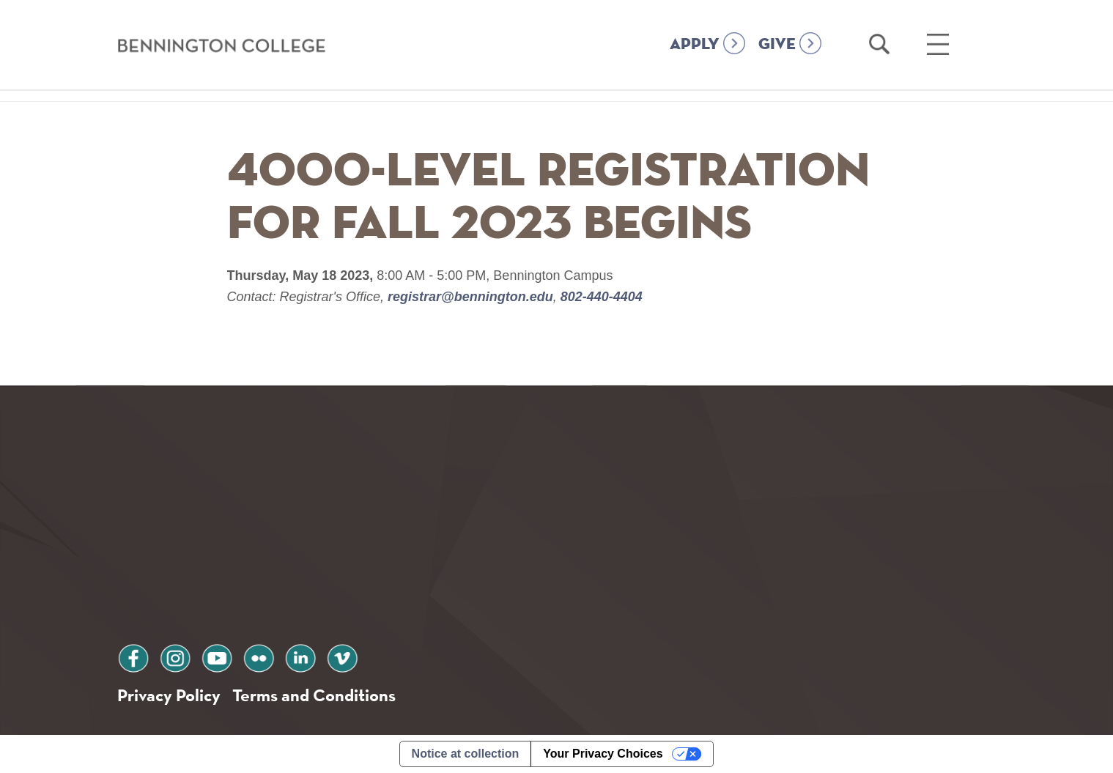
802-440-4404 (600, 296)
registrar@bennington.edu (470, 296)
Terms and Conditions (314, 695)
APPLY (695, 45)
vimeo (342, 656)
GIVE (777, 45)
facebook (133, 656)
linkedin (300, 656)
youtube (217, 656)
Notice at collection (465, 753)
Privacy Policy (169, 695)
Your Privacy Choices (602, 753)
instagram (175, 656)
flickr (259, 656)
